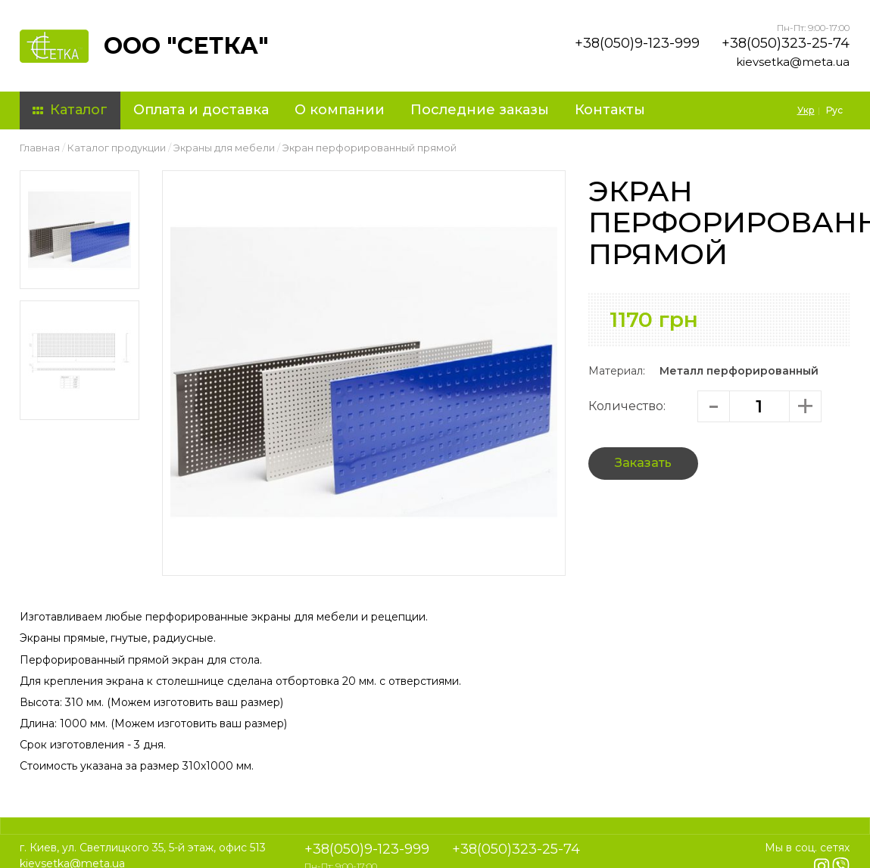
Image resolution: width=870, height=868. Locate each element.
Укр (806, 110)
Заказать (643, 463)
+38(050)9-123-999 (637, 43)
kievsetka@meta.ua (793, 61)
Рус (834, 110)
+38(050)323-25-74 (786, 43)
